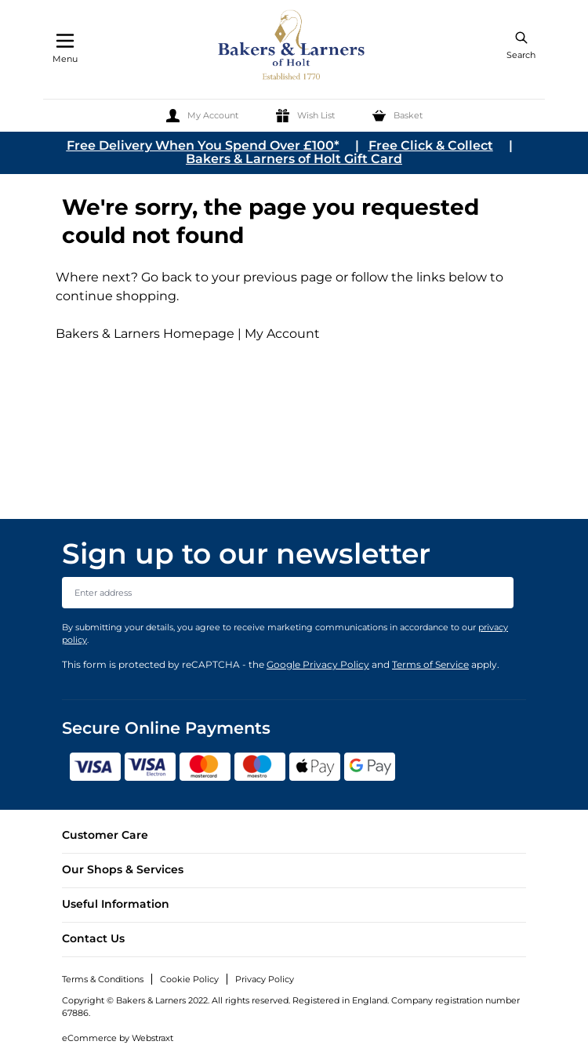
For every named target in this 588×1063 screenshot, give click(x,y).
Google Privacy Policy (318, 664)
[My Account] (202, 115)
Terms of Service (430, 664)
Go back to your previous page (235, 277)
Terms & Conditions (102, 979)
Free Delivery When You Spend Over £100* (203, 145)
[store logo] (292, 47)
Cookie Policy (189, 979)
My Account (282, 333)
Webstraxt (152, 1037)
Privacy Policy (264, 979)
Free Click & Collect (430, 145)
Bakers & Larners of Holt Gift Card (294, 158)
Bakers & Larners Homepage (145, 333)
